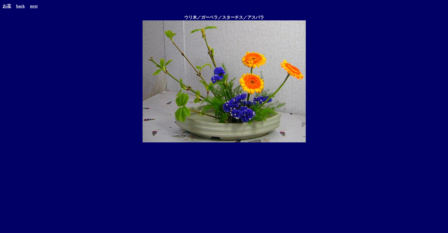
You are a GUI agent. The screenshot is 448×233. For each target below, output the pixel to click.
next (34, 6)
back (20, 6)
